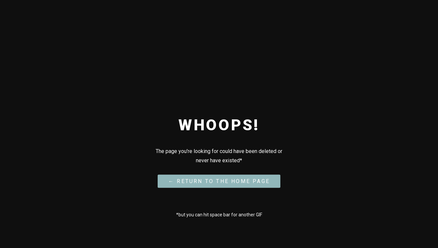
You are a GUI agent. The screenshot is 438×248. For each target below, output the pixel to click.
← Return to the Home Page (219, 181)
